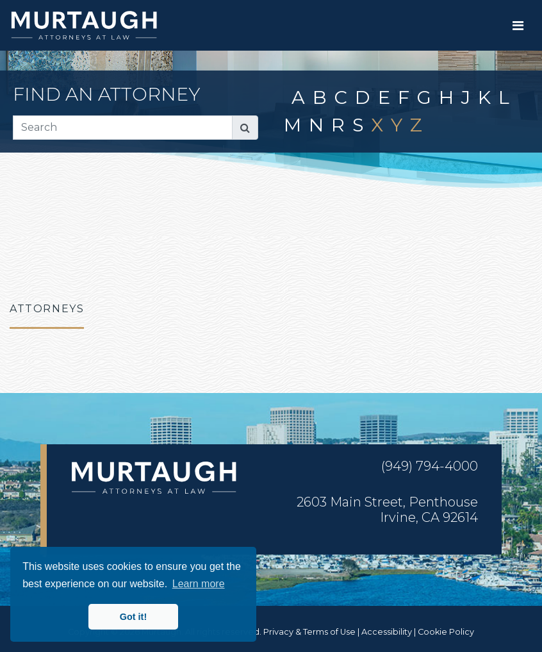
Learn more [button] (198, 583)
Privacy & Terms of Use (309, 632)
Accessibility (386, 632)
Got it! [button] (133, 617)
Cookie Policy (446, 632)
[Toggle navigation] (518, 25)
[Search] (123, 127)
